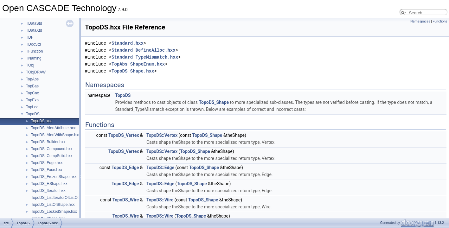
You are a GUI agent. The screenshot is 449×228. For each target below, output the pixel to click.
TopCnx (32, 93)
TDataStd (34, 23)
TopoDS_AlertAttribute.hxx (53, 128)
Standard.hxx (128, 43)
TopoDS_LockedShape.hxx (54, 211)
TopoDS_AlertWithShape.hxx (55, 135)
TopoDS (33, 114)
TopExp (32, 100)
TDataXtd (34, 30)
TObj (30, 65)
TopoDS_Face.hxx (46, 170)
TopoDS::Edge (160, 167)
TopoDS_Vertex (123, 135)
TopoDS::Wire (159, 199)
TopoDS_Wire (125, 199)
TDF (29, 37)
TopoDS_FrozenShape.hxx (53, 176)
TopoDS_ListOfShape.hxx (52, 204)
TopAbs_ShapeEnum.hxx (138, 64)
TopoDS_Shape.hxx (133, 71)
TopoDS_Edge (125, 167)
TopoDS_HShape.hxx (49, 183)
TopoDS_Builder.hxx (48, 142)
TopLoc (32, 107)
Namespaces (420, 21)
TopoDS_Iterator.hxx (48, 190)
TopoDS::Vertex (161, 135)
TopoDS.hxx (41, 121)
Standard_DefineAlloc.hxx (144, 50)
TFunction (34, 51)
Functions (440, 21)
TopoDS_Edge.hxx (46, 163)
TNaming (34, 58)
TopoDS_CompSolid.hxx (51, 156)
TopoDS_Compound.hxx (51, 149)
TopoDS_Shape (214, 102)
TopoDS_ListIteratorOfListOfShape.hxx (64, 197)
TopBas (32, 86)
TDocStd (33, 44)
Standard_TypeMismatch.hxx (145, 57)
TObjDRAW (36, 72)
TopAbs (32, 79)
